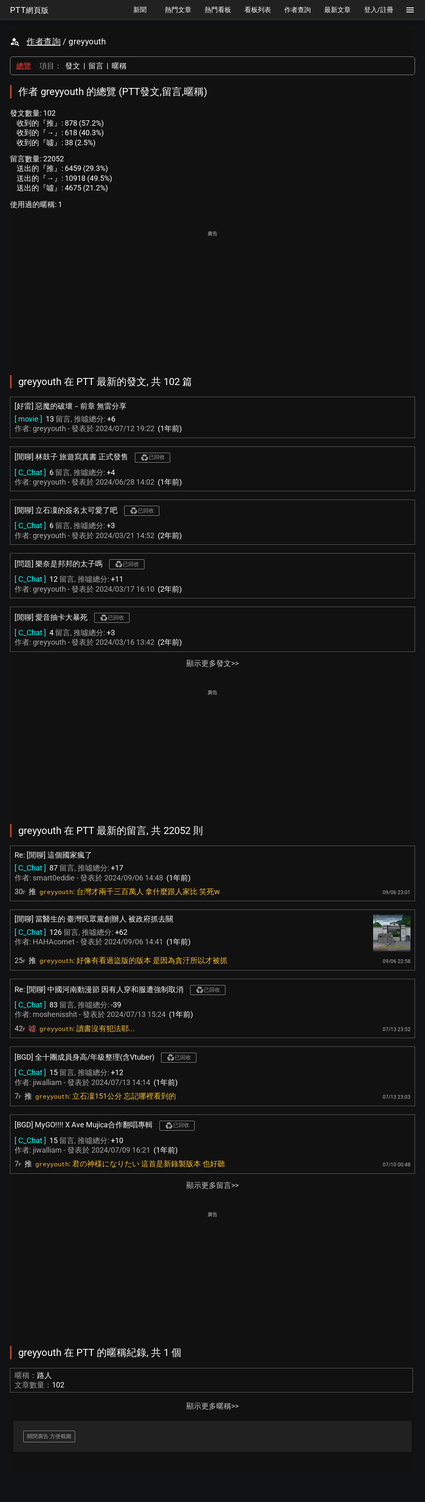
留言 (95, 65)
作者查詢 (44, 41)
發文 (72, 65)
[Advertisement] (212, 297)
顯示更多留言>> (212, 1185)
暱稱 (119, 65)
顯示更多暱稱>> (212, 1406)
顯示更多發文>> (212, 663)
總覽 (23, 65)
